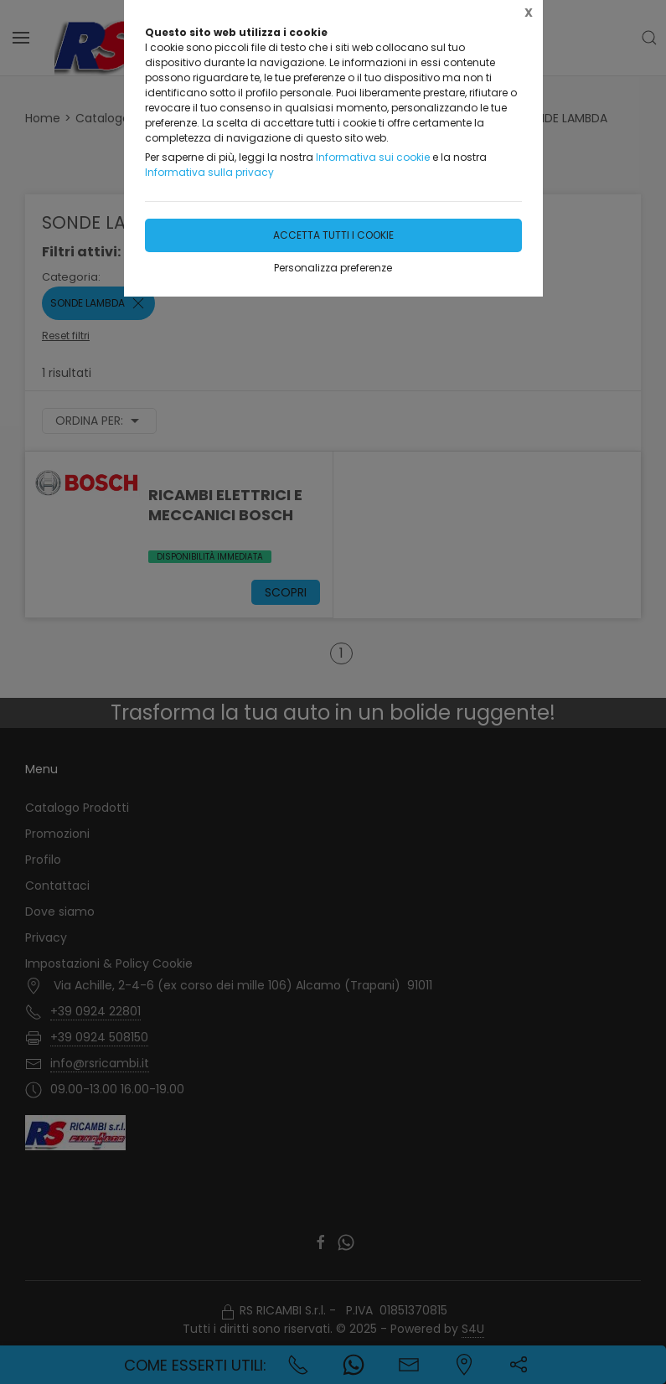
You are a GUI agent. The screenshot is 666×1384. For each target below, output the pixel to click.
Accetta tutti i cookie (333, 235)
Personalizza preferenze (333, 268)
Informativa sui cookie (373, 157)
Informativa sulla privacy (209, 172)
